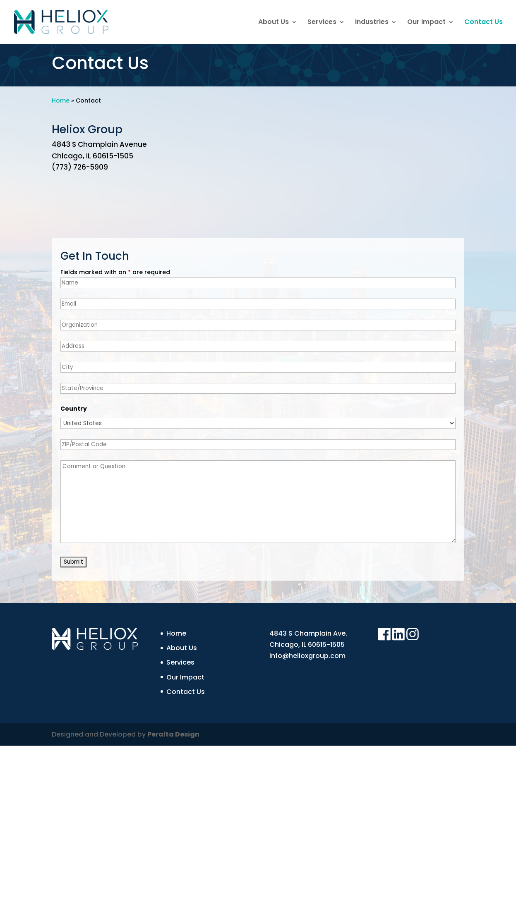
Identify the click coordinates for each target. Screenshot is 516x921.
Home (61, 100)
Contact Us (483, 22)
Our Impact (426, 22)
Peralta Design (173, 734)
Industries (372, 22)
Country (73, 408)
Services (321, 22)
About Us (273, 22)
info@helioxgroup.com (307, 655)
